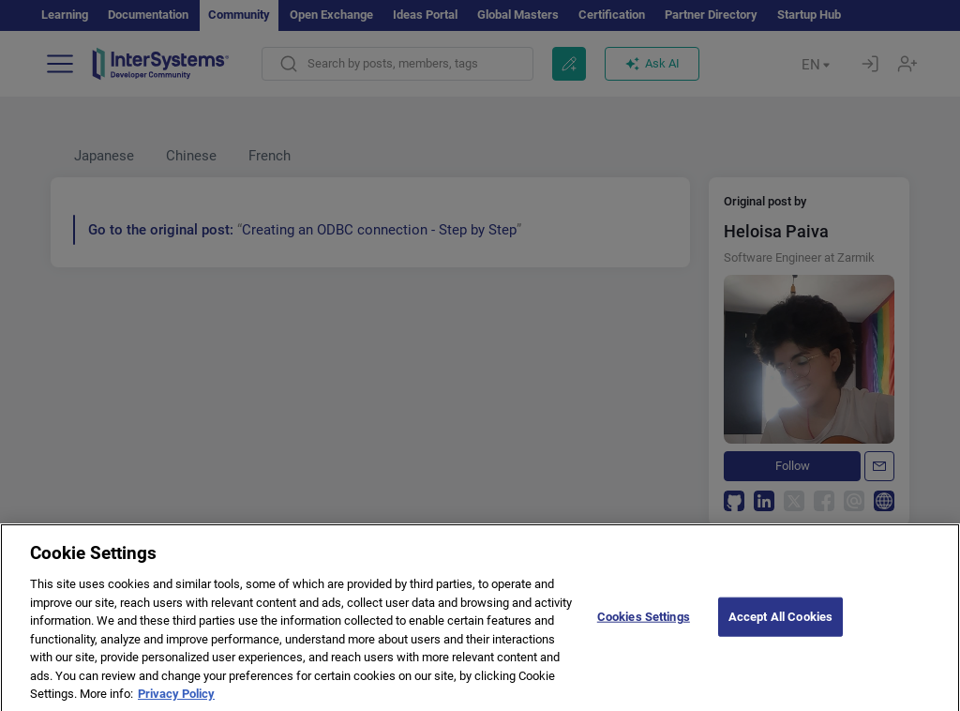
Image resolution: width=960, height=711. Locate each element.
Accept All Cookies (780, 631)
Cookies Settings (643, 631)
